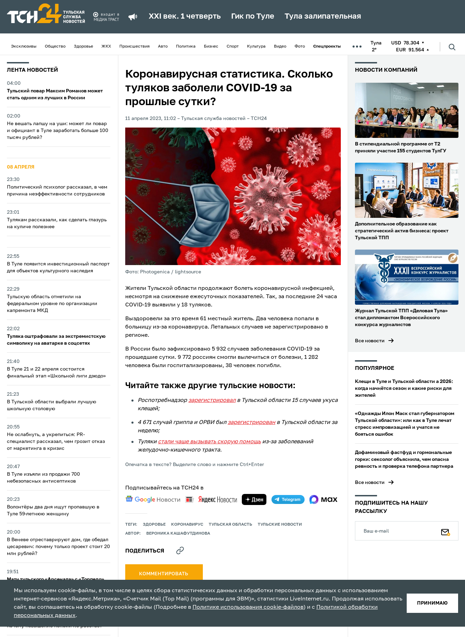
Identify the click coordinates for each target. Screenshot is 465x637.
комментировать (164, 574)
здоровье (154, 525)
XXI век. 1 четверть (185, 16)
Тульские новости (280, 525)
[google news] (152, 499)
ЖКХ (106, 46)
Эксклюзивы (24, 46)
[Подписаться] (445, 531)
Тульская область (230, 525)
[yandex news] (211, 499)
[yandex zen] (254, 499)
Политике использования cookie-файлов (248, 607)
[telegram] (288, 499)
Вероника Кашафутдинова (178, 534)
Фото (300, 46)
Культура (256, 46)
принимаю (432, 603)
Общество (55, 46)
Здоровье (83, 46)
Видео (280, 46)
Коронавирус (187, 525)
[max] (323, 499)
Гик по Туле (252, 16)
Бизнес (211, 46)
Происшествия (134, 46)
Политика (186, 46)
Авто (163, 46)
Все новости (370, 340)
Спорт (233, 46)
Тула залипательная (323, 16)
